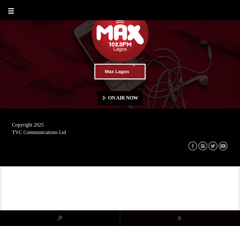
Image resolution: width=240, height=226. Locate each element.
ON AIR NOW (120, 98)
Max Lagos (120, 71)
